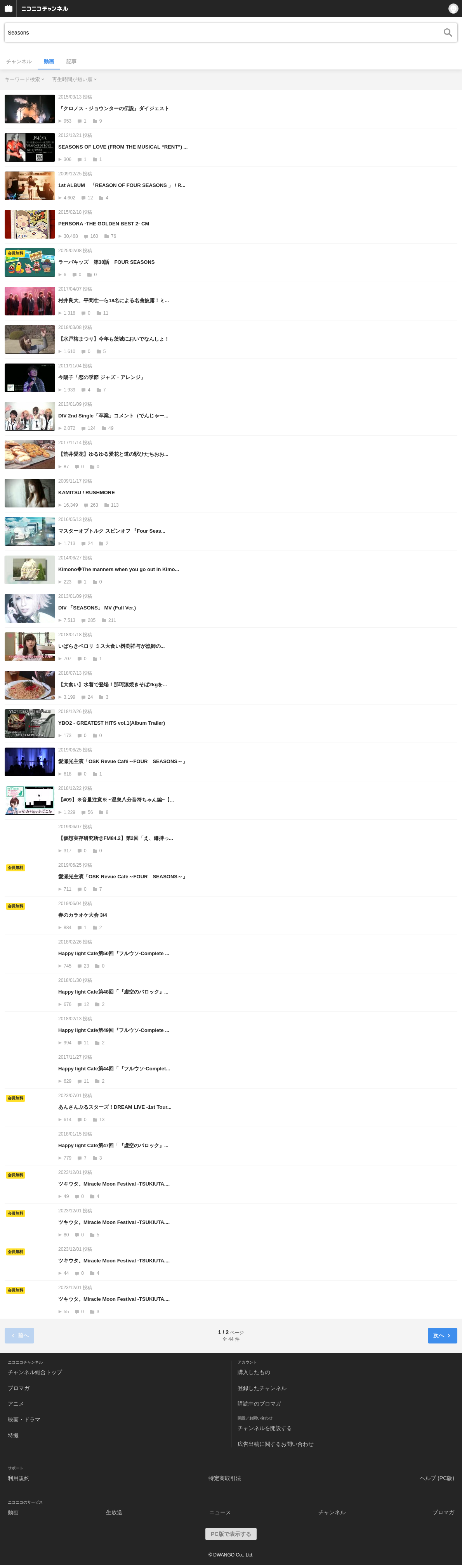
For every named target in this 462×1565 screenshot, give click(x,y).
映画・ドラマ (24, 1419)
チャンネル (18, 61)
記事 (71, 61)
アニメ (16, 1404)
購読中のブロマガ (259, 1404)
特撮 (13, 1435)
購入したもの (254, 1372)
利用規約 (19, 1478)
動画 (49, 61)
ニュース (220, 1512)
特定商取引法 (224, 1478)
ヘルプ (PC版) (437, 1478)
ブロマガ (19, 1388)
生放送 (114, 1512)
